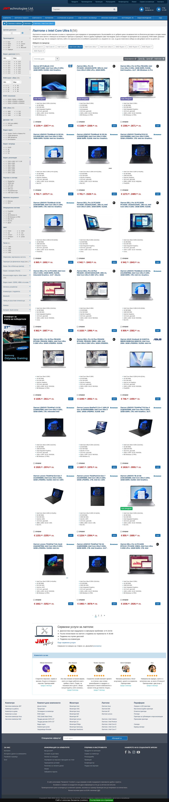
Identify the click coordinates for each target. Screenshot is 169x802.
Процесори (41, 709)
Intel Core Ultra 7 (91, 47)
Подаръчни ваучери (91, 766)
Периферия (49, 18)
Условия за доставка (51, 754)
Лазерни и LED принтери (142, 706)
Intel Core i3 (38, 47)
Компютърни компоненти (49, 703)
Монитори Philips (75, 724)
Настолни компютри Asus (13, 716)
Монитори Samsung (76, 727)
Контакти (160, 2)
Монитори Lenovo (75, 719)
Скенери (136, 724)
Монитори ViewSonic (76, 729)
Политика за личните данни (54, 766)
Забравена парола (50, 772)
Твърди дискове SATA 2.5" (45, 719)
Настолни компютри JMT (13, 706)
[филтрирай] (22, 33)
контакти (97, 646)
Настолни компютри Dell (13, 719)
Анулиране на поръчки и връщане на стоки (59, 760)
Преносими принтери (141, 719)
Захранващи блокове (44, 729)
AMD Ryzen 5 (134, 47)
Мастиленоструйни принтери (143, 709)
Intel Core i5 (50, 47)
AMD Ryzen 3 (121, 47)
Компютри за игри (11, 714)
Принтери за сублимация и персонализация (148, 716)
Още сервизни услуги (66, 643)
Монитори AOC (75, 709)
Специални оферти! (51, 738)
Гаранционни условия (51, 763)
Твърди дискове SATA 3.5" (45, 722)
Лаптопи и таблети (22, 18)
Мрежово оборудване (109, 18)
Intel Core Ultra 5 (75, 47)
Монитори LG (74, 722)
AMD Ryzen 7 (147, 47)
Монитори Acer (74, 706)
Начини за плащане (51, 757)
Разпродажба (110, 2)
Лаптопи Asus (106, 706)
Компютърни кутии (43, 727)
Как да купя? (48, 751)
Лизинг (134, 2)
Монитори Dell (74, 714)
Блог (5, 760)
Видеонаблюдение (144, 18)
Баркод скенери (139, 727)
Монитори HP (74, 716)
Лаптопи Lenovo (107, 714)
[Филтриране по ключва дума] (44, 59)
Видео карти (41, 724)
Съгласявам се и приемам (101, 800)
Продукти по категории (92, 751)
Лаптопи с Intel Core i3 (109, 724)
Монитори (74, 703)
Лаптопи (105, 703)
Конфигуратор (123, 2)
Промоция (88, 760)
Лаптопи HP (105, 711)
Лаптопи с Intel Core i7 (109, 729)
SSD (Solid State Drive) (44, 716)
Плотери (137, 714)
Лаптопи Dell (106, 709)
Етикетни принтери (140, 711)
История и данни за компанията (15, 754)
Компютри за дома (11, 711)
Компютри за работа (12, 709)
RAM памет (41, 714)
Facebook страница (10, 757)
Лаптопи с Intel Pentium (109, 722)
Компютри (7, 18)
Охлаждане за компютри (45, 711)
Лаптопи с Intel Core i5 (109, 727)
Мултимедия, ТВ (127, 18)
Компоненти (37, 18)
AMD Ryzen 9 (39, 51)
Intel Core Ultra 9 (106, 47)
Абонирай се (117, 738)
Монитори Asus (75, 711)
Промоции (99, 2)
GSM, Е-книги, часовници (87, 18)
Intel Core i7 (62, 47)
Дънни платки (41, 706)
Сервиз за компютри (147, 2)
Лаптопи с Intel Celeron (109, 719)
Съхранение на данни (65, 18)
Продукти (74, 2)
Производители (86, 2)
